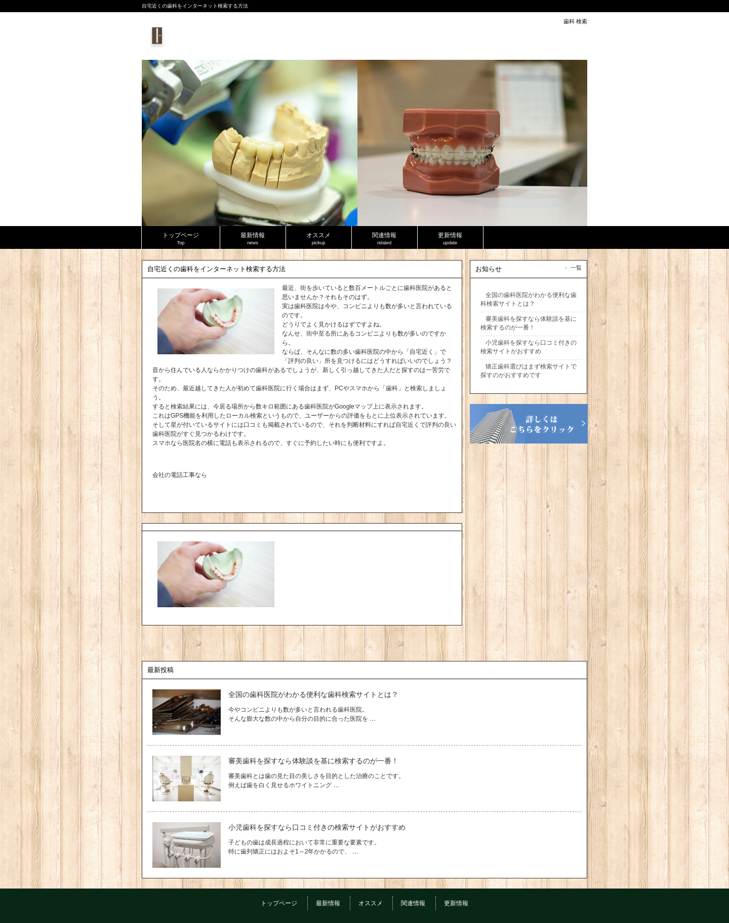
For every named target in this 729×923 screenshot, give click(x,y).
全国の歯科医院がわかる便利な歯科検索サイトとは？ (313, 694)
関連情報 (413, 903)
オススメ (370, 903)
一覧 (576, 268)
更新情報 (456, 903)
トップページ (279, 903)
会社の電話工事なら (179, 474)
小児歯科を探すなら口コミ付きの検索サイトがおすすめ (317, 827)
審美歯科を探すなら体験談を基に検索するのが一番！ (313, 761)
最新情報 (328, 903)
